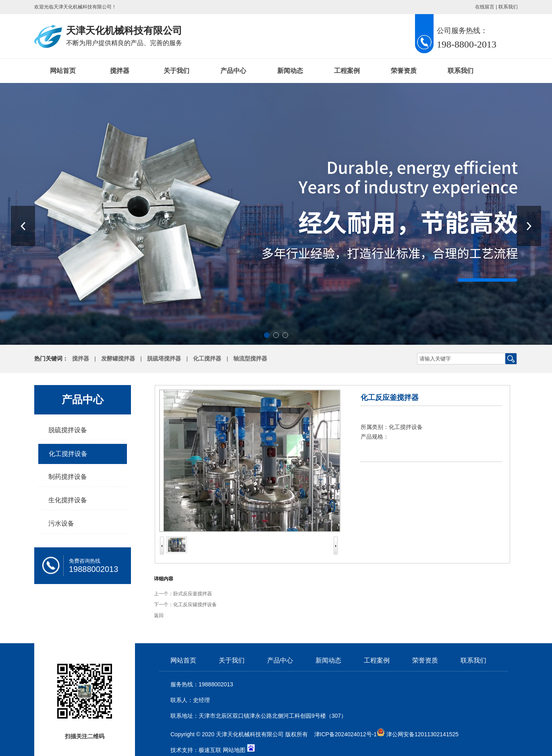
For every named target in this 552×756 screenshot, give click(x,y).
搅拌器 (119, 70)
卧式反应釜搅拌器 (192, 594)
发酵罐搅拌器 (118, 359)
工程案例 (347, 70)
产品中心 (233, 70)
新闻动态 (290, 70)
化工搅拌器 (207, 359)
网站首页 (63, 70)
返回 (159, 615)
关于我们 (176, 70)
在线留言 (484, 7)
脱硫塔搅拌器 (164, 359)
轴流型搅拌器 (250, 359)
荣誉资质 (404, 70)
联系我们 (508, 7)
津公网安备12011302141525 (422, 734)
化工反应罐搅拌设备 (195, 604)
